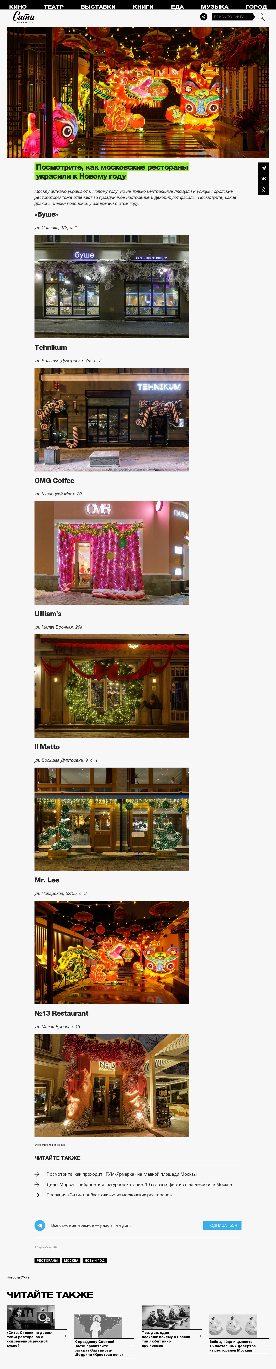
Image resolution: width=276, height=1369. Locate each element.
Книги (143, 7)
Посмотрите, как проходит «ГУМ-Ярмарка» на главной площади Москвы (122, 1174)
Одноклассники (263, 189)
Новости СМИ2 (18, 1277)
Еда (177, 7)
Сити (24, 17)
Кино (18, 7)
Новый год (95, 1260)
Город (256, 7)
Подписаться (222, 1225)
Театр (54, 7)
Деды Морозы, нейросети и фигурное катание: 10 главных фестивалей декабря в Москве (139, 1184)
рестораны (47, 1260)
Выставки (98, 7)
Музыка (214, 7)
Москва (71, 1260)
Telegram (263, 167)
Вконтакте (263, 178)
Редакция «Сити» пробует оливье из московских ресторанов (109, 1195)
